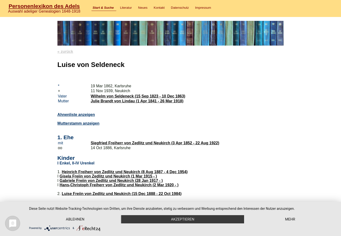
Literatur (126, 7)
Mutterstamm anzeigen (78, 123)
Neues (143, 7)
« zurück (65, 51)
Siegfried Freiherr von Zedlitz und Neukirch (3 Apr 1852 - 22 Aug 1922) (155, 143)
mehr (290, 219)
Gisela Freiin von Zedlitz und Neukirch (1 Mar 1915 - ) (108, 176)
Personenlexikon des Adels (44, 6)
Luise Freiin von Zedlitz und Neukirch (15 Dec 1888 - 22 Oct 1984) (122, 194)
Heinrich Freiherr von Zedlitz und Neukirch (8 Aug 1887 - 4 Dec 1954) (125, 172)
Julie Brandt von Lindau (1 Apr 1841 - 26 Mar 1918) (137, 101)
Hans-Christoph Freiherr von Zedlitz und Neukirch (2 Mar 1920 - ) (119, 185)
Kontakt (159, 7)
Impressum (203, 7)
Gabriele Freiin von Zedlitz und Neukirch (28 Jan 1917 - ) (111, 181)
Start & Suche (103, 7)
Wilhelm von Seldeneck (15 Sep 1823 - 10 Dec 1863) (138, 96)
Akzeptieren (182, 219)
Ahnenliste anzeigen (76, 115)
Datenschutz (180, 7)
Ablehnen (75, 219)
